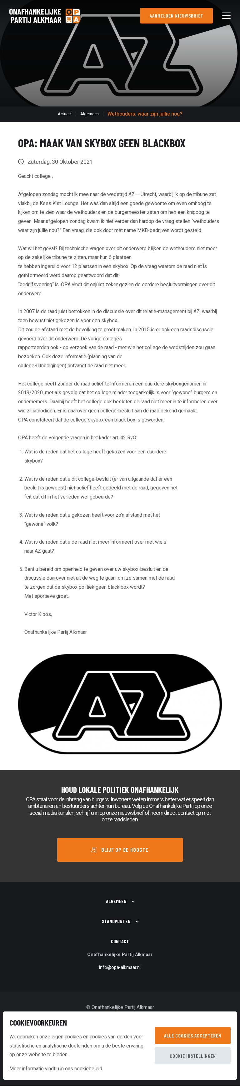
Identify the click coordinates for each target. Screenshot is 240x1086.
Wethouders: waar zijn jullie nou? (145, 114)
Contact (120, 941)
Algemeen (89, 114)
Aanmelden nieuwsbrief (175, 15)
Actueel (65, 114)
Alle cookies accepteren (192, 1035)
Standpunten (116, 921)
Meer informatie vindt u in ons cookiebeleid (55, 1069)
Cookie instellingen (193, 1056)
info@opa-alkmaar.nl (120, 967)
